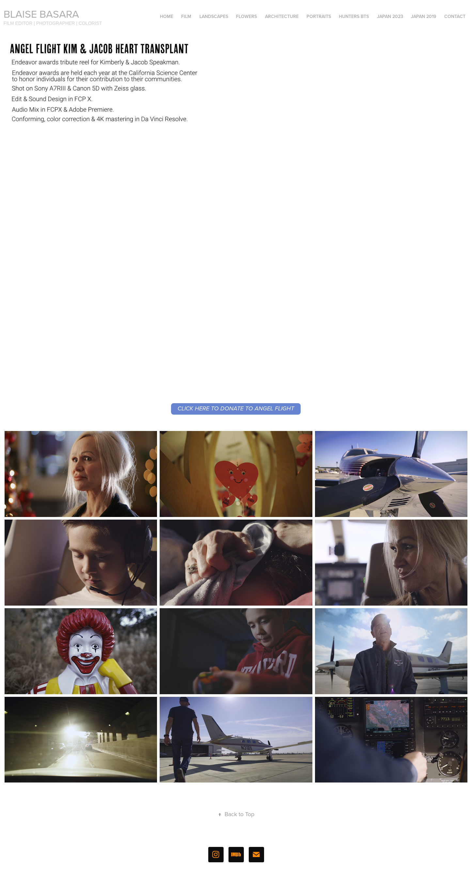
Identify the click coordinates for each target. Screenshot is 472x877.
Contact (454, 16)
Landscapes (213, 16)
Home (166, 16)
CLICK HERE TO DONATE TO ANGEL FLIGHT (236, 408)
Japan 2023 (390, 16)
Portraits (319, 16)
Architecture (282, 16)
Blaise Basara (41, 13)
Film (186, 16)
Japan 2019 (423, 16)
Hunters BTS (354, 16)
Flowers (246, 16)
